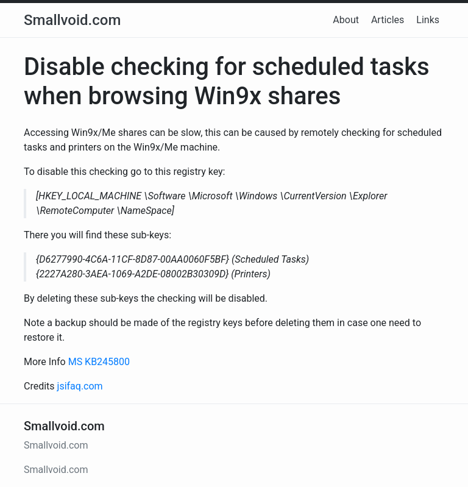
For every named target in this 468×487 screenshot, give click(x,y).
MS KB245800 (99, 362)
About (346, 20)
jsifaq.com (80, 386)
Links (427, 20)
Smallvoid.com (72, 20)
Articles (387, 20)
